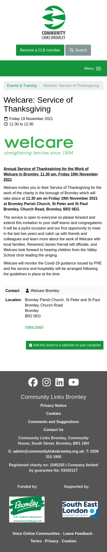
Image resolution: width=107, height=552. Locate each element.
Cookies (53, 414)
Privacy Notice (53, 406)
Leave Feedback (77, 534)
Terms (36, 541)
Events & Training (22, 86)
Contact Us (53, 430)
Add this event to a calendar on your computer (65, 345)
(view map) (34, 327)
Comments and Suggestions (53, 422)
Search (78, 50)
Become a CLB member (40, 50)
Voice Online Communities (36, 534)
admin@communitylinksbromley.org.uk (48, 451)
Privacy (51, 541)
